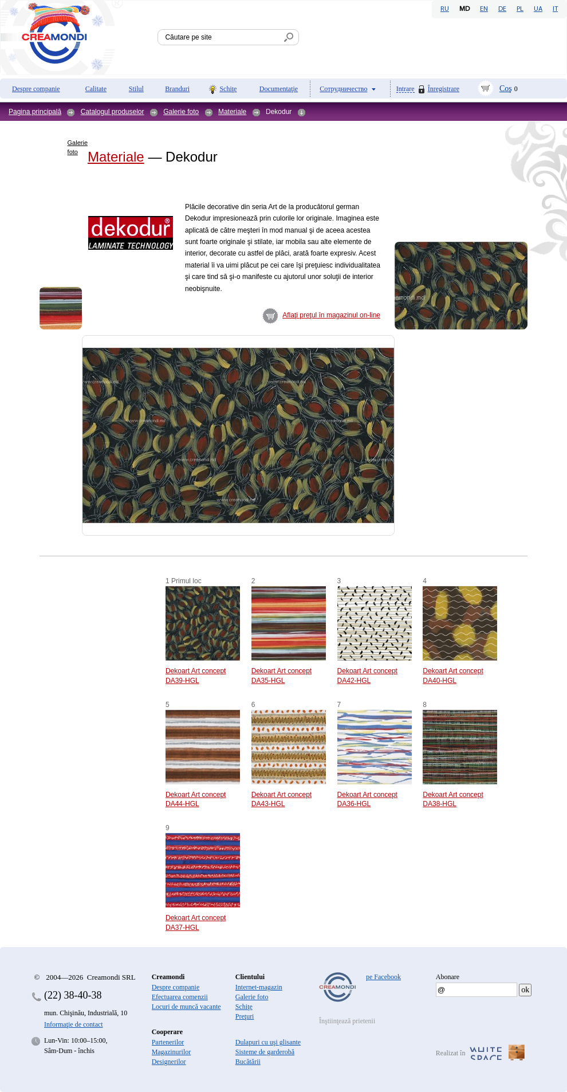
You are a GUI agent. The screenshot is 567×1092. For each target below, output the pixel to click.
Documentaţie (278, 89)
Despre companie (36, 89)
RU (444, 9)
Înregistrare (443, 89)
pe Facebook (383, 977)
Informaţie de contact (73, 1024)
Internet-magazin (258, 987)
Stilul (136, 89)
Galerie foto (181, 112)
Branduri (177, 89)
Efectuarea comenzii (180, 997)
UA (538, 9)
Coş (505, 88)
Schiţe (228, 89)
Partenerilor (168, 1042)
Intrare (405, 89)
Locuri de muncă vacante (186, 1007)
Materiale (232, 112)
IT (555, 9)
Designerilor (169, 1062)
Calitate (96, 89)
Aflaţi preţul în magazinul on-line (331, 315)
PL (520, 9)
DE (502, 9)
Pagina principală (35, 112)
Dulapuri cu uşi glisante (268, 1042)
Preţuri (244, 1016)
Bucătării (248, 1062)
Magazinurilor (171, 1052)
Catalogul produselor (112, 112)
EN (484, 9)
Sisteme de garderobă (264, 1052)
